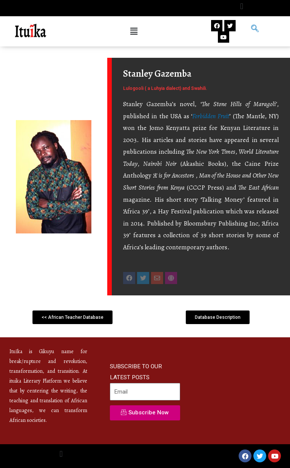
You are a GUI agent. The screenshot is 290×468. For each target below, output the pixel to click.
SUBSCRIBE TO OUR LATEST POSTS (136, 372)
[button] (241, 6)
